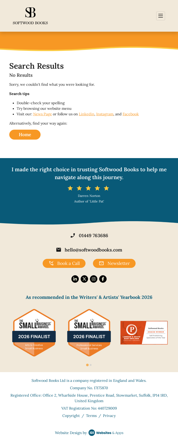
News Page (42, 114)
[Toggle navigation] (160, 16)
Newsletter (114, 263)
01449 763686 (89, 235)
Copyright (71, 415)
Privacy (109, 415)
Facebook (131, 114)
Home (25, 134)
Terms (91, 415)
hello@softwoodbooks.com (89, 250)
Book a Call (64, 263)
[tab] (87, 365)
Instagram (104, 114)
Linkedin (86, 114)
